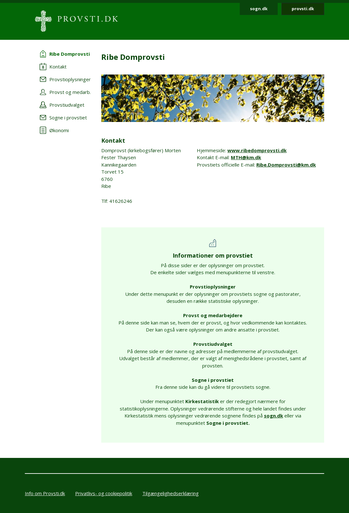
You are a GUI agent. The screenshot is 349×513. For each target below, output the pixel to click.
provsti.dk (303, 8)
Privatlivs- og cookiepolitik (103, 493)
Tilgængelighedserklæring (170, 493)
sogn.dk (258, 8)
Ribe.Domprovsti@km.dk (286, 164)
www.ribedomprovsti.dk (257, 150)
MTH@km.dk (246, 157)
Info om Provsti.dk (45, 493)
